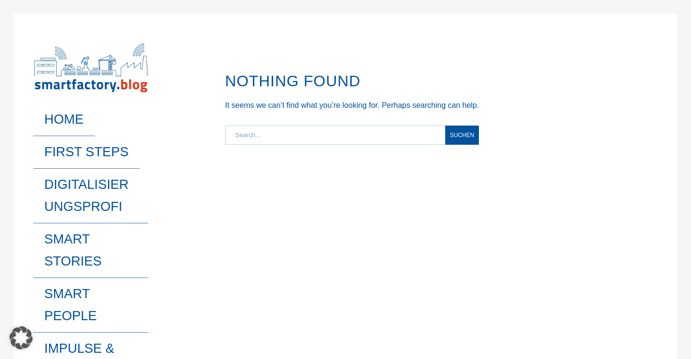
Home (46, 111)
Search (99, 213)
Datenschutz (626, 316)
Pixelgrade (101, 316)
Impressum (566, 316)
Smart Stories (68, 160)
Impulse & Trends (75, 193)
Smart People (66, 177)
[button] (21, 338)
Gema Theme (53, 316)
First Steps (61, 127)
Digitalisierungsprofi (86, 144)
